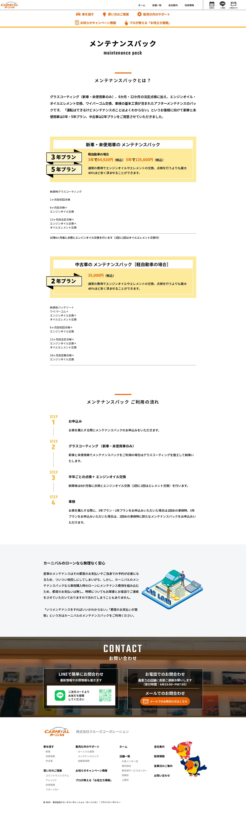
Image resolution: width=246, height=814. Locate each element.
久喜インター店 (130, 761)
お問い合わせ (162, 775)
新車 (48, 751)
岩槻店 (125, 775)
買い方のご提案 (52, 770)
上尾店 (125, 779)
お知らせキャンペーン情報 (91, 770)
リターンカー (52, 789)
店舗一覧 (124, 756)
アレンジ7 (51, 780)
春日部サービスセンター (134, 770)
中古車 (49, 760)
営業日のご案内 (163, 766)
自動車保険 (84, 760)
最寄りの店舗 (147, 680)
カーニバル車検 (86, 751)
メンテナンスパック (88, 756)
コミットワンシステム (57, 775)
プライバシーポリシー (111, 802)
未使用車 (50, 756)
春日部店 (126, 765)
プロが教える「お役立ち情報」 (94, 780)
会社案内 (159, 747)
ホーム (123, 747)
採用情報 (159, 756)
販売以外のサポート (87, 747)
